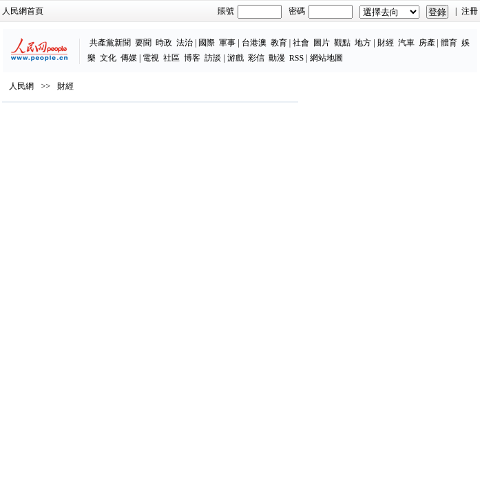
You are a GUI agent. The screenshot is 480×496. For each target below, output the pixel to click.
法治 (184, 43)
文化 (108, 58)
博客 (192, 58)
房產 (427, 43)
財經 (385, 43)
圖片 (321, 43)
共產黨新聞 (110, 43)
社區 (171, 58)
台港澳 (254, 43)
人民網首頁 (22, 11)
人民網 (21, 86)
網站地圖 (326, 58)
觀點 (342, 43)
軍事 (227, 43)
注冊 (469, 11)
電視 (151, 58)
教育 (279, 43)
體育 (449, 43)
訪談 (213, 58)
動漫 (277, 58)
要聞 (143, 43)
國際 (206, 43)
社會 (301, 43)
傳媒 (129, 58)
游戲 (235, 58)
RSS (296, 58)
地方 (363, 43)
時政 (164, 43)
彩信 (256, 58)
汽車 (406, 43)
